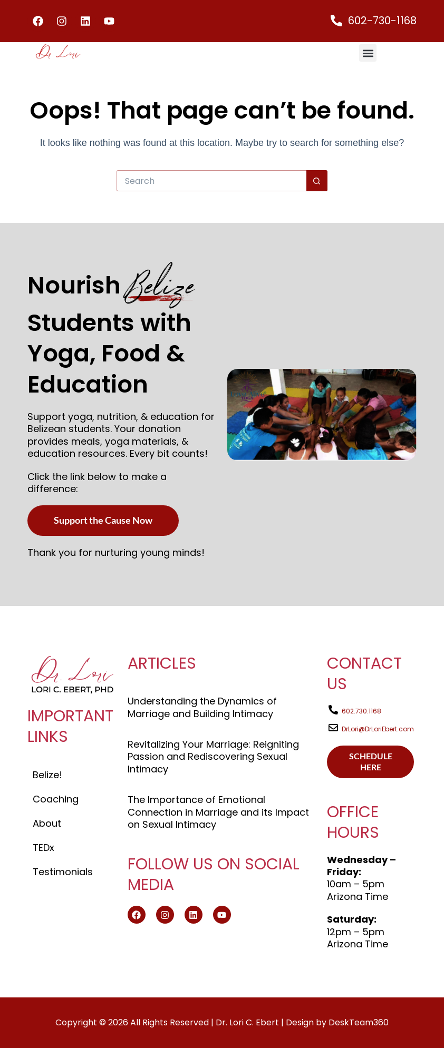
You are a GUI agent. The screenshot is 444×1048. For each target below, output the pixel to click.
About (47, 823)
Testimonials (63, 871)
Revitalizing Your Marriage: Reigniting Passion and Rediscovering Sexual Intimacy (213, 757)
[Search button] (316, 180)
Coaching (56, 799)
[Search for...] (211, 180)
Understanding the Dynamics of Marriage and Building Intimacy (202, 707)
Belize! (47, 774)
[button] (368, 53)
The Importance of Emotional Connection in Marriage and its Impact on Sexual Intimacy (218, 812)
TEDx (43, 847)
